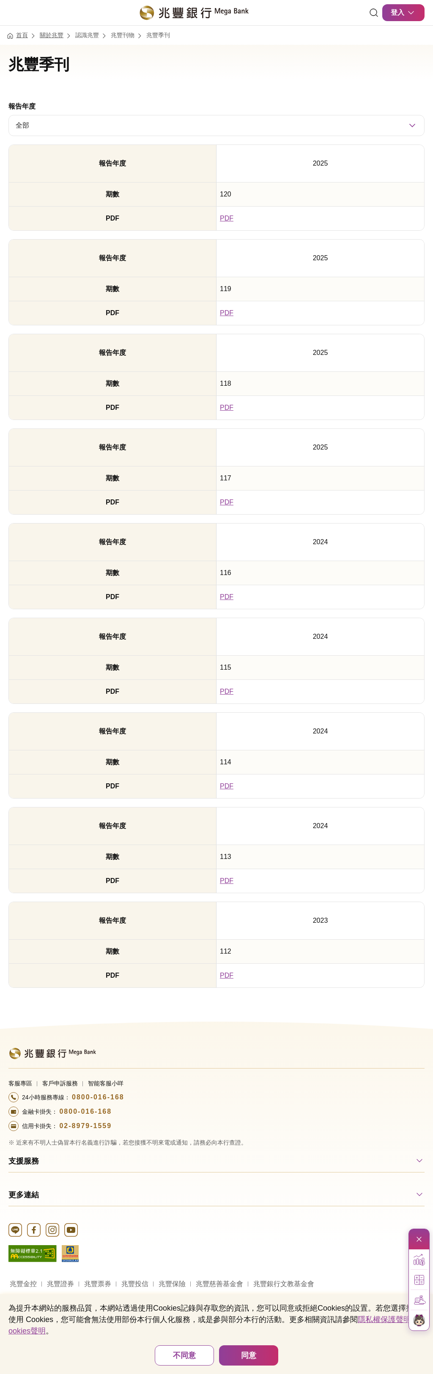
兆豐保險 (172, 1283)
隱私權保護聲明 (384, 1319)
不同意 (184, 1355)
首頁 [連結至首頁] (22, 35)
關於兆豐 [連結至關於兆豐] (51, 35)
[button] (419, 1259)
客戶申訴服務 (60, 1083)
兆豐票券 (97, 1283)
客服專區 (20, 1083)
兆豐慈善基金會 (219, 1283)
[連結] (374, 13)
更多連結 (23, 1195)
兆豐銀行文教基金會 (283, 1283)
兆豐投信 (134, 1283)
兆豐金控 (23, 1283)
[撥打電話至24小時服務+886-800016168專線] (216, 1097)
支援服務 (23, 1161)
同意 (248, 1355)
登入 (403, 13)
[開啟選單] (13, 13)
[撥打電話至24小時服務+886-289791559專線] (216, 1126)
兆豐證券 (60, 1283)
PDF (226, 218)
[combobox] (216, 125)
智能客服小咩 (105, 1083)
